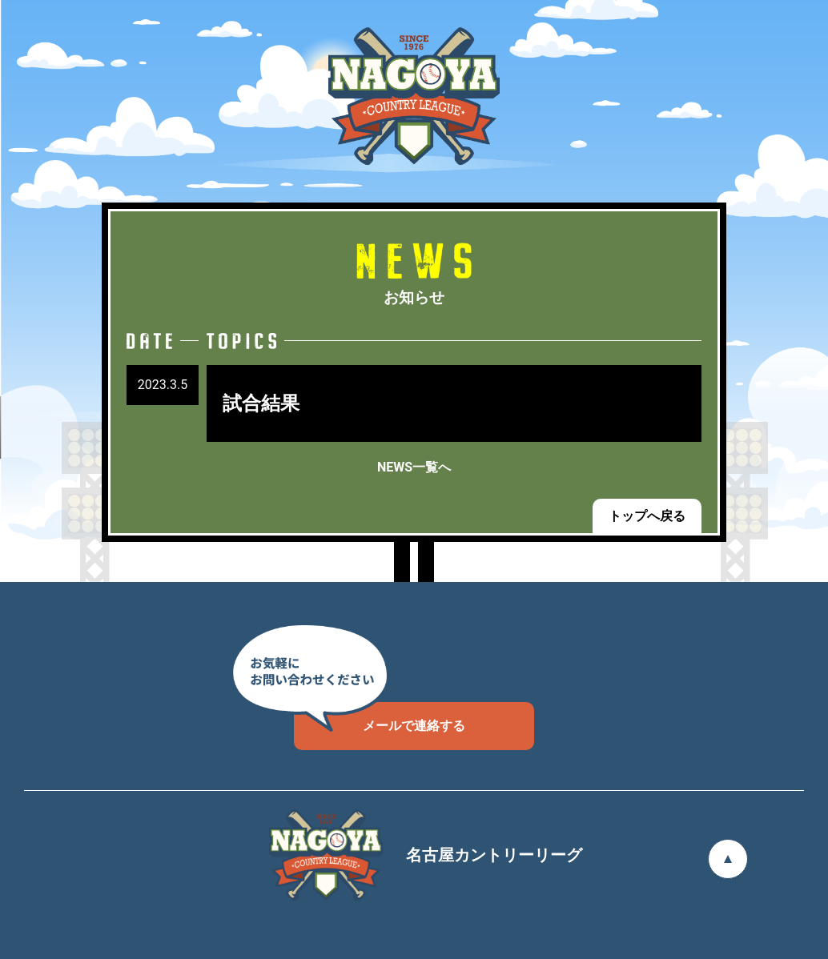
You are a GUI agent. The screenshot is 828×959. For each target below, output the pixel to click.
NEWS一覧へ (414, 467)
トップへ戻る (647, 516)
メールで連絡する (379, 717)
